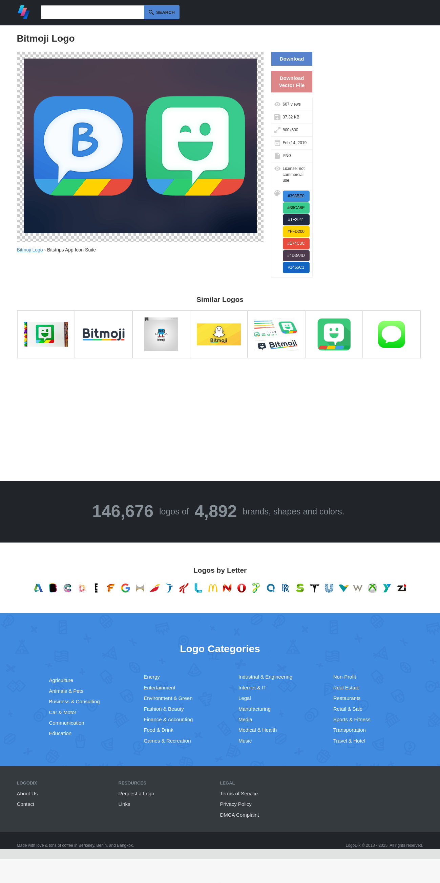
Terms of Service (239, 793)
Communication (66, 723)
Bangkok (125, 845)
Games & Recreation (167, 741)
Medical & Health (257, 730)
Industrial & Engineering (265, 677)
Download (292, 59)
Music (245, 741)
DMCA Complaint (239, 815)
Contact (26, 804)
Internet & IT (252, 687)
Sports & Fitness (352, 719)
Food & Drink (158, 730)
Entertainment (159, 687)
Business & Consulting (74, 701)
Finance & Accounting (168, 719)
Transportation (349, 730)
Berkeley (86, 845)
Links (124, 804)
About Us (27, 793)
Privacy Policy (236, 804)
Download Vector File (292, 81)
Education (60, 733)
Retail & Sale (348, 709)
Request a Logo (136, 793)
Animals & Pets (66, 691)
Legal (244, 698)
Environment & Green (168, 698)
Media (245, 719)
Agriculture (61, 680)
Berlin (102, 845)
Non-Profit (344, 677)
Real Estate (346, 687)
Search (165, 12)
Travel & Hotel (349, 741)
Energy (152, 677)
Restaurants (347, 698)
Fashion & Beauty (164, 709)
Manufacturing (254, 709)
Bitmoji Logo (30, 249)
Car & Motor (63, 712)
